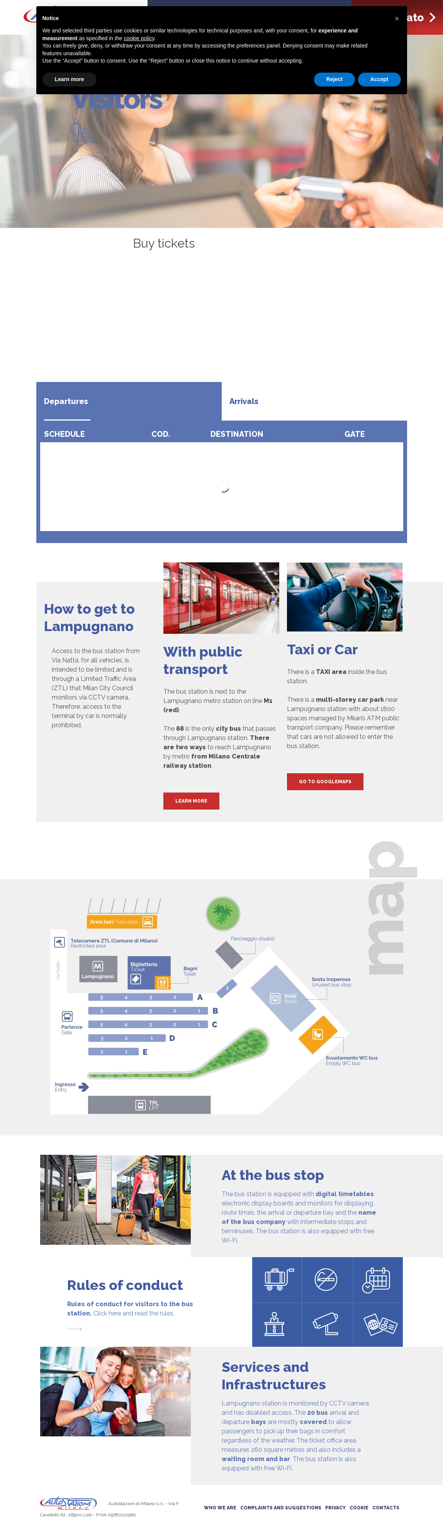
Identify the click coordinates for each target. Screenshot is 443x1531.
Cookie (359, 1508)
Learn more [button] (69, 79)
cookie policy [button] (139, 38)
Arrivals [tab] (243, 401)
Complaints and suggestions (280, 1508)
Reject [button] (334, 79)
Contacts (385, 1508)
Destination (236, 434)
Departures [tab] (66, 401)
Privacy (335, 1508)
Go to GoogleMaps (325, 781)
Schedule (64, 434)
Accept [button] (379, 79)
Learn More (191, 801)
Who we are (220, 1508)
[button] (397, 18)
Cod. (160, 434)
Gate (355, 434)
